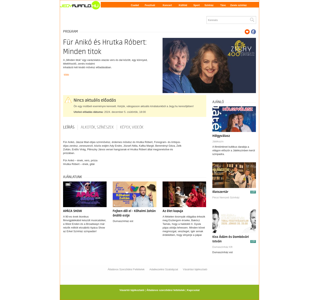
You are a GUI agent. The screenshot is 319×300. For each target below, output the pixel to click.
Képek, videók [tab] (131, 127)
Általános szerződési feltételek (165, 290)
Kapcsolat (193, 290)
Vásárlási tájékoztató (195, 269)
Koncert (167, 5)
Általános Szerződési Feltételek (126, 269)
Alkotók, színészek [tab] (97, 127)
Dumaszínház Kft (222, 246)
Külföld (183, 5)
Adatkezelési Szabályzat (163, 269)
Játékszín (218, 141)
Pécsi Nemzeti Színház (226, 197)
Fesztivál (150, 5)
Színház (209, 5)
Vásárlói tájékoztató (131, 290)
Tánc (223, 5)
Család (135, 5)
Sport (196, 5)
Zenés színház (238, 5)
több (66, 74)
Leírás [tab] (68, 127)
